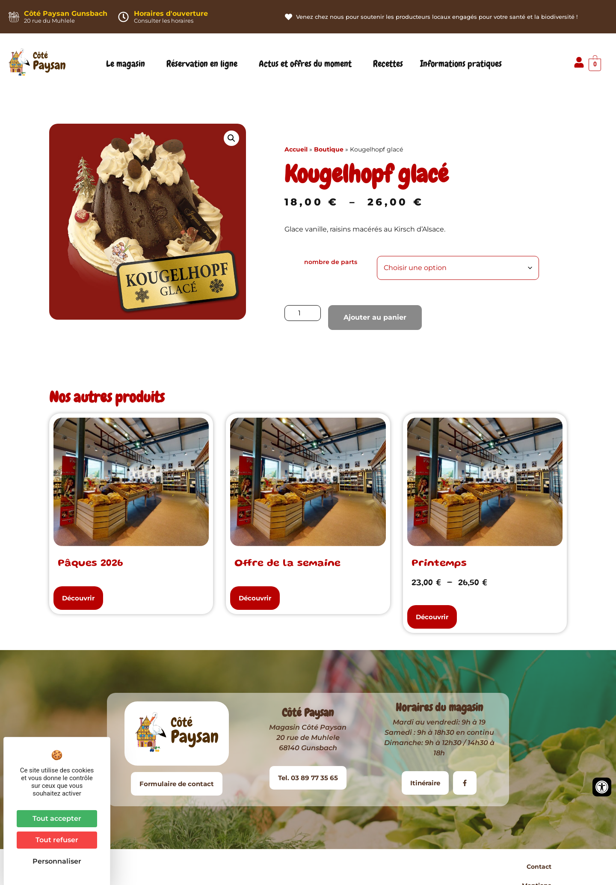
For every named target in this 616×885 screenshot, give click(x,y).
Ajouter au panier (375, 317)
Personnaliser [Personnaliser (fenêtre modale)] (57, 861)
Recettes (388, 63)
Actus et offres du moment (307, 63)
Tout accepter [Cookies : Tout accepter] (57, 818)
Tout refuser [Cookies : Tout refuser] (57, 840)
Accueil (296, 149)
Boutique (329, 149)
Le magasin (127, 63)
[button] (231, 138)
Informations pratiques (463, 63)
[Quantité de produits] (302, 313)
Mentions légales (322, 866)
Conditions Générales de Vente (410, 866)
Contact (271, 866)
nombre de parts (330, 262)
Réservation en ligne (204, 63)
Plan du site (490, 866)
